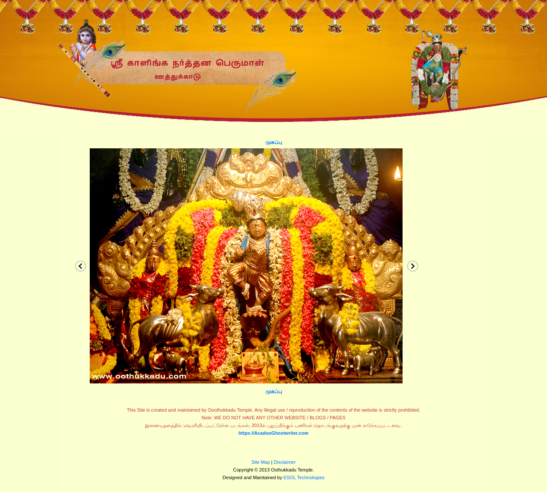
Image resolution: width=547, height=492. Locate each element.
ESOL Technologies (303, 477)
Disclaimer (285, 462)
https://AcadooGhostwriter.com (273, 433)
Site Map (260, 462)
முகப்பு (273, 142)
